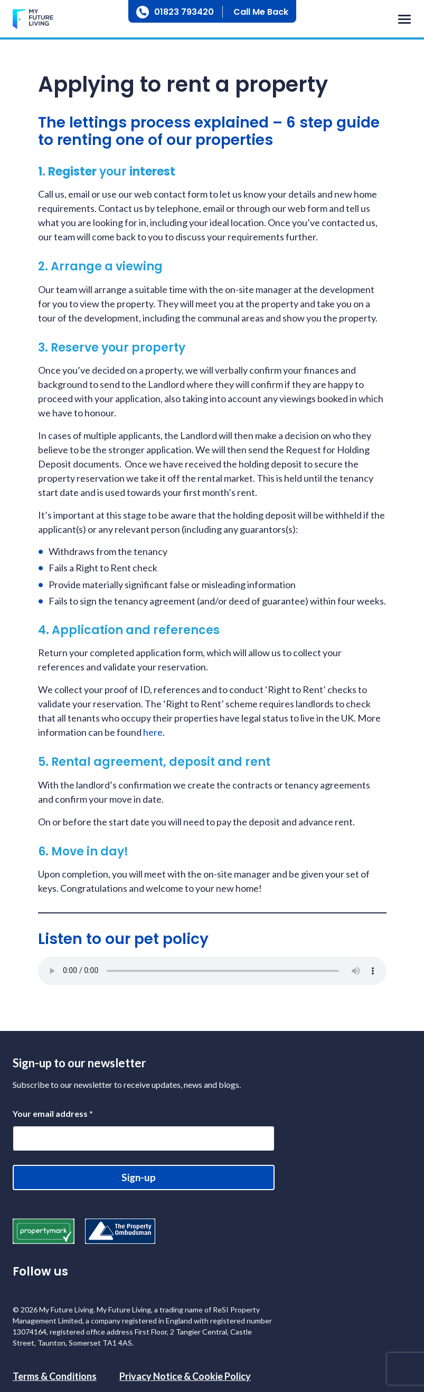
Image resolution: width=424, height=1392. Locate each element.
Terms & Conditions (55, 1376)
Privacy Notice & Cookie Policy (185, 1376)
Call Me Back (260, 12)
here (153, 732)
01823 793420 (184, 12)
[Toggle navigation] (401, 19)
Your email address (53, 1113)
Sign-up (138, 1177)
